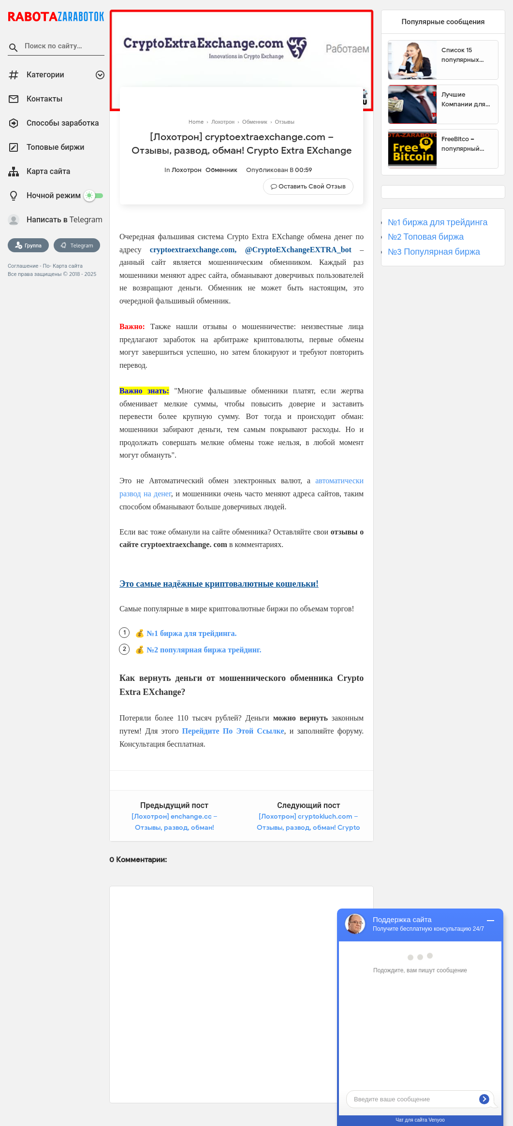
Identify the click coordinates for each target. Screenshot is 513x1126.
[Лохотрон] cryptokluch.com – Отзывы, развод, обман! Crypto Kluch (308, 827)
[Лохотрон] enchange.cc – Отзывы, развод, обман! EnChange (175, 827)
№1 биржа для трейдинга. (192, 633)
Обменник (221, 170)
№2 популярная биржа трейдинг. (204, 650)
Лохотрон (187, 170)
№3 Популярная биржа (434, 251)
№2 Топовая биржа (426, 236)
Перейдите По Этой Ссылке (233, 731)
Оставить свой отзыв (312, 186)
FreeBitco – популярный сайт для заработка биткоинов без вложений (463, 144)
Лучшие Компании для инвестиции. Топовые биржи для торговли (465, 99)
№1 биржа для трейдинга (438, 222)
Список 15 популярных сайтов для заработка (460, 55)
